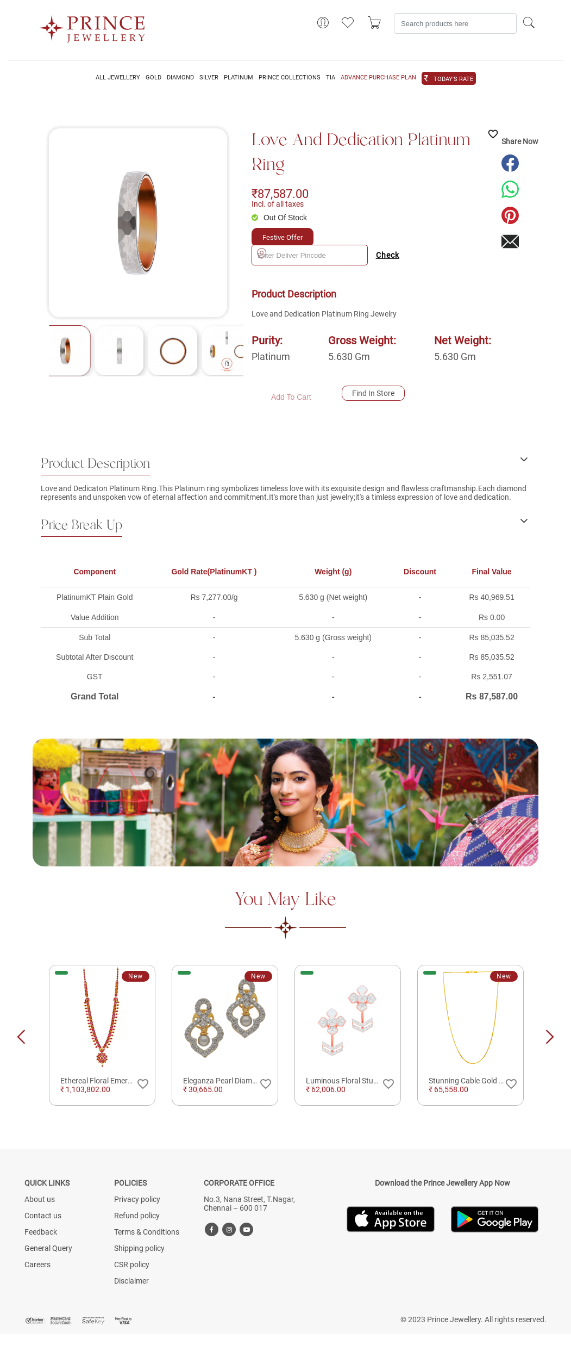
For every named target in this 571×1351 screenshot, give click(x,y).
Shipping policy (139, 1248)
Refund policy (137, 1215)
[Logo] (92, 25)
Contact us (42, 1215)
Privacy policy (137, 1199)
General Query (48, 1248)
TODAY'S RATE (453, 79)
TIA (330, 78)
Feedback (40, 1232)
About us (39, 1199)
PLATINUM (238, 78)
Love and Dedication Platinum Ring (361, 152)
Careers (37, 1264)
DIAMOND (180, 78)
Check (387, 255)
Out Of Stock (285, 217)
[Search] (455, 23)
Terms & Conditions (146, 1232)
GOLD (153, 78)
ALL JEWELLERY (118, 78)
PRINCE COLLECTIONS (290, 78)
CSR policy (131, 1264)
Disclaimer (131, 1280)
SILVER (208, 78)
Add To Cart (291, 397)
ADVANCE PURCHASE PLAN (378, 78)
